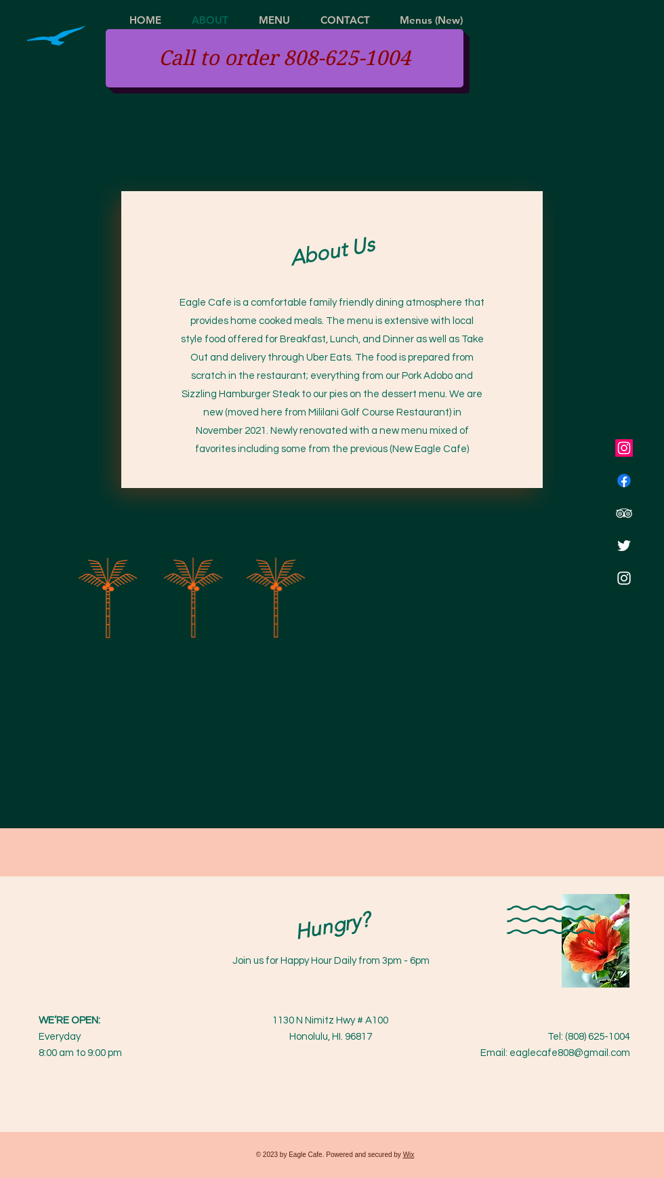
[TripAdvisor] (624, 513)
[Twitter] (624, 545)
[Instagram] (624, 448)
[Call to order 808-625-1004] (284, 58)
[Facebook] (624, 480)
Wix (409, 1154)
